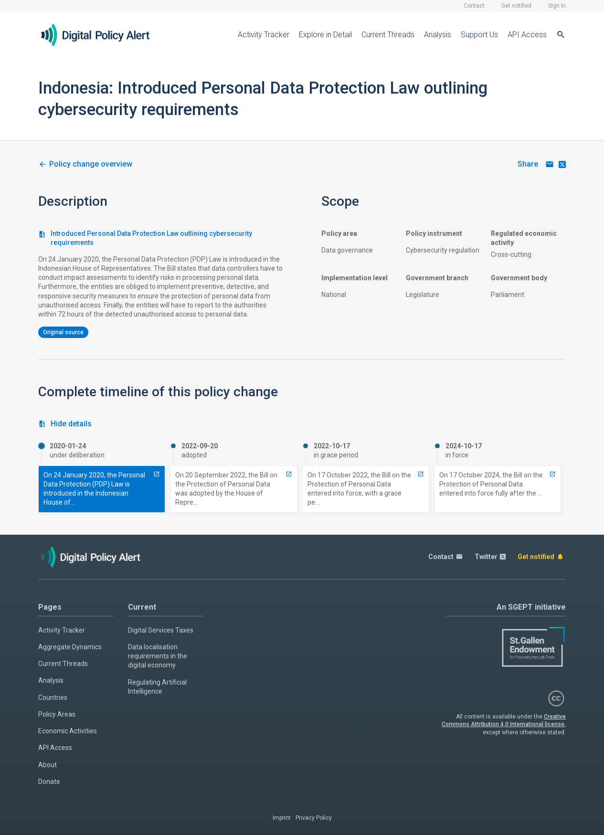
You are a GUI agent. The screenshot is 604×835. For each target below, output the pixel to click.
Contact (474, 5)
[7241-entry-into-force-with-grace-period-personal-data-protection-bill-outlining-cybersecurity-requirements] (420, 474)
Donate (49, 781)
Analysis (437, 34)
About (47, 765)
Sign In (557, 5)
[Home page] (102, 35)
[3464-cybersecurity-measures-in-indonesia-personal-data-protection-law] (85, 164)
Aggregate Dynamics (70, 647)
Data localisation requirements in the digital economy (157, 656)
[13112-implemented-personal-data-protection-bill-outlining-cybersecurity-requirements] (552, 474)
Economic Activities (67, 731)
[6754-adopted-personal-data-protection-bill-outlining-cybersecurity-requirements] (289, 474)
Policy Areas (56, 714)
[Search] (561, 35)
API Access (527, 34)
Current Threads (387, 34)
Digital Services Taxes (160, 630)
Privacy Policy (314, 818)
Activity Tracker (263, 34)
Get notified (516, 5)
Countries (52, 697)
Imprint (282, 818)
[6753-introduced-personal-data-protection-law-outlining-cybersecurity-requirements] (156, 474)
